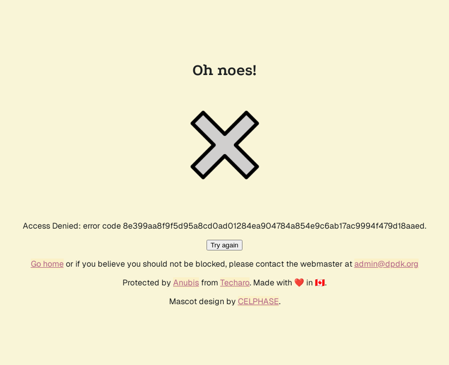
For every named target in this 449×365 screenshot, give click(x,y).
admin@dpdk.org (386, 264)
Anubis (186, 282)
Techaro (235, 282)
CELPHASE (258, 301)
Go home (47, 264)
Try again (224, 245)
